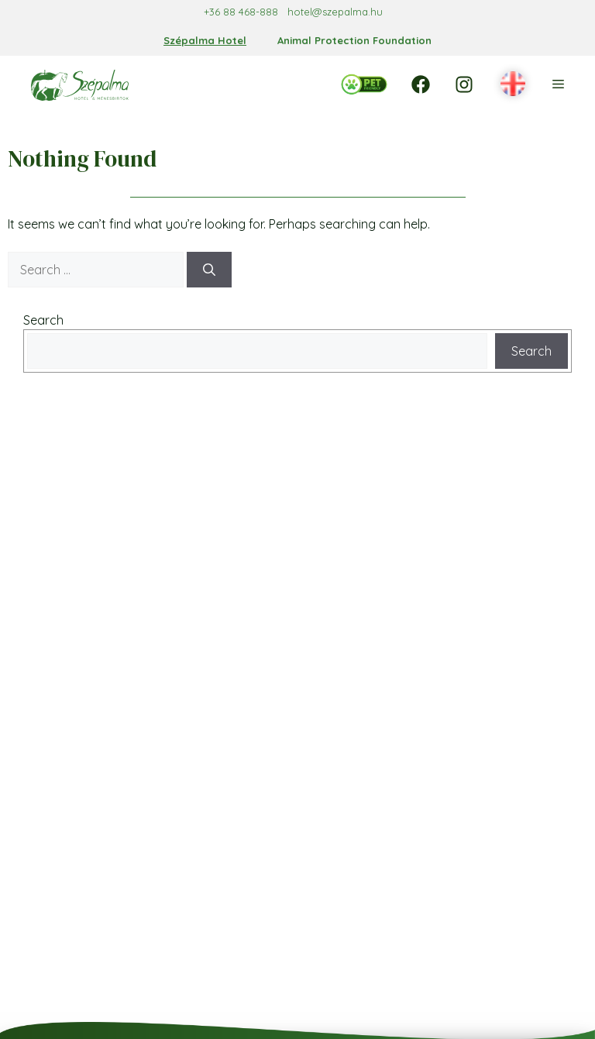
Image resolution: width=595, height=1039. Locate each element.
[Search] (209, 269)
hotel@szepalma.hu (335, 11)
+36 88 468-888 (241, 11)
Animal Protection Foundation (354, 40)
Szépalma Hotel (204, 40)
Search (43, 320)
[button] (512, 84)
